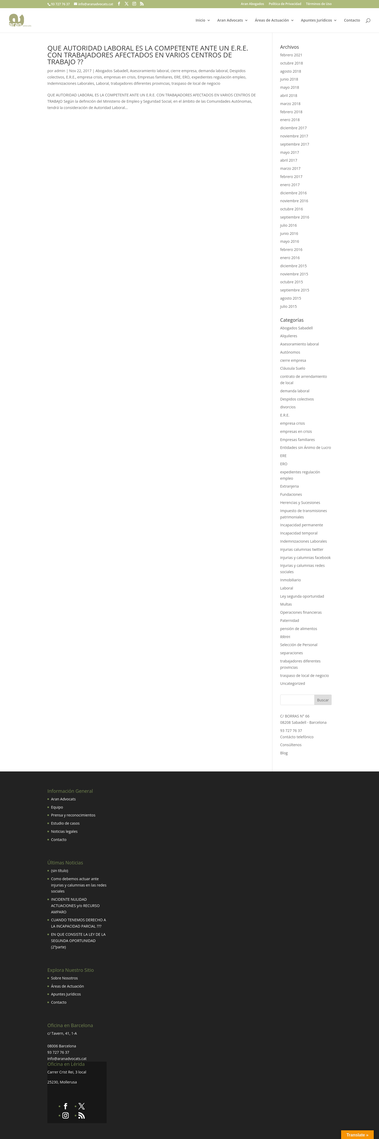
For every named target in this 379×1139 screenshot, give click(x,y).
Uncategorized (292, 683)
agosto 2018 (290, 71)
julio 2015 (288, 306)
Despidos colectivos (297, 399)
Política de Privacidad (285, 4)
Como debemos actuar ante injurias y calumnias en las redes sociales (78, 885)
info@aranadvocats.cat (67, 1058)
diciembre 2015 (293, 265)
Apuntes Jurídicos (316, 20)
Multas (286, 604)
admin (59, 70)
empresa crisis (89, 77)
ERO (186, 77)
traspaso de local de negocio (196, 83)
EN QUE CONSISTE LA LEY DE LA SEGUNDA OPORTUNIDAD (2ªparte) (78, 940)
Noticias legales (64, 831)
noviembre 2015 (294, 273)
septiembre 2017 (294, 144)
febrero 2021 (291, 54)
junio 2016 (289, 233)
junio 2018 (289, 79)
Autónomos (290, 352)
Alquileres (288, 335)
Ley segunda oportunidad (302, 596)
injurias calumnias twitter (301, 549)
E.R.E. (70, 77)
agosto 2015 (290, 298)
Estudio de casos (65, 823)
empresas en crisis (120, 77)
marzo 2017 (290, 168)
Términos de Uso (319, 4)
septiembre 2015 (294, 290)
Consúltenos (291, 744)
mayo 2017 (289, 152)
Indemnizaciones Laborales (70, 83)
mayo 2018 (289, 87)
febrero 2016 (291, 249)
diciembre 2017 (293, 127)
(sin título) (59, 870)
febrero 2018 (291, 111)
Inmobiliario (290, 579)
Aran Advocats (230, 20)
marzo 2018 (290, 103)
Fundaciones (291, 494)
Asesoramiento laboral (149, 70)
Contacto (352, 20)
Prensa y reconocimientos (73, 815)
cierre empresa (183, 70)
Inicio (200, 20)
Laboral (102, 83)
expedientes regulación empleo (219, 77)
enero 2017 (290, 184)
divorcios (288, 406)
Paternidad (289, 620)
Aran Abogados (252, 4)
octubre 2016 (291, 208)
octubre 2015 (291, 281)
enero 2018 (290, 119)
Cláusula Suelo (292, 368)
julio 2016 (288, 225)
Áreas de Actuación (272, 20)
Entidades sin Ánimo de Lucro (305, 447)
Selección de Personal (299, 644)
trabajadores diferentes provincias (140, 83)
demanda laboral (213, 70)
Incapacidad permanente (301, 524)
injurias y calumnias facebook (305, 557)
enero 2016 (290, 257)
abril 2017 (288, 160)
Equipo (57, 807)
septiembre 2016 (294, 217)
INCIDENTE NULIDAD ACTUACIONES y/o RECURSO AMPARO (75, 905)
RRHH (285, 636)
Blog (284, 752)
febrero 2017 (291, 176)
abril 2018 (288, 95)
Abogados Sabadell (112, 70)
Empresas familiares (155, 77)
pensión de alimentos (298, 628)
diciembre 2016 (293, 192)
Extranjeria (289, 486)
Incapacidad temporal (299, 533)
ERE (177, 77)
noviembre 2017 (294, 135)
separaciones (291, 652)
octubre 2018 (291, 63)
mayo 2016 (289, 241)
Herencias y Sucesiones (300, 502)
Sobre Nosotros (64, 977)
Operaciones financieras (301, 612)
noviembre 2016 (294, 200)
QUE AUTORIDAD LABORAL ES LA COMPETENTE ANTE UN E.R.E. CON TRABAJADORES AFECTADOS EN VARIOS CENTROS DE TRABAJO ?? (147, 54)
